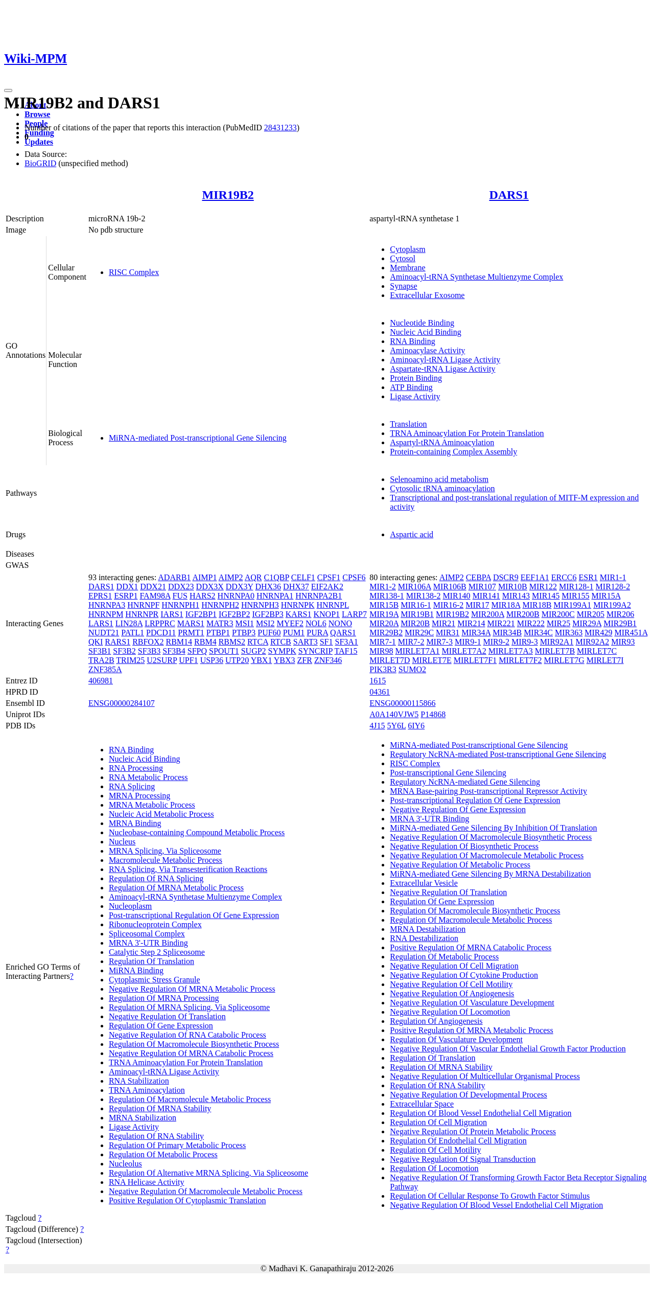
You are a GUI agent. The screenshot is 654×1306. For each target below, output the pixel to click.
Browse (37, 114)
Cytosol (402, 258)
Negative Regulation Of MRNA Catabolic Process (191, 1053)
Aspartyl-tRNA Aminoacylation (442, 442)
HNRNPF (143, 605)
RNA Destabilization (424, 938)
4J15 (377, 725)
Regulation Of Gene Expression (161, 1025)
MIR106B (449, 586)
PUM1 (294, 632)
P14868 (433, 714)
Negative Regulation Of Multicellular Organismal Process (485, 1076)
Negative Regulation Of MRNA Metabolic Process (192, 988)
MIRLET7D (389, 660)
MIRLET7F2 (520, 660)
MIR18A (506, 605)
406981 (100, 680)
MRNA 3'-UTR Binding (148, 942)
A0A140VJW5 (393, 714)
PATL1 (132, 632)
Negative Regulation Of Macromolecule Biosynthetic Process (491, 837)
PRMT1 (191, 632)
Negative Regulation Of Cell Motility (451, 984)
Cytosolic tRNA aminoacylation (442, 488)
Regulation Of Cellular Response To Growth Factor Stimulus (490, 1196)
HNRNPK (298, 605)
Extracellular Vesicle (424, 883)
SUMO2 (412, 669)
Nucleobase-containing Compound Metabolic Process (197, 832)
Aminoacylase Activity (427, 350)
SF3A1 (346, 641)
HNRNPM (105, 614)
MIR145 (545, 595)
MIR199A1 (572, 605)
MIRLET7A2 (464, 651)
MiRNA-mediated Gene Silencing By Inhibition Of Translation (493, 827)
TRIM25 (130, 660)
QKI (95, 641)
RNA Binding (412, 341)
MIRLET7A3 (510, 651)
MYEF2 (289, 623)
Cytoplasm (407, 249)
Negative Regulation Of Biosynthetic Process (464, 846)
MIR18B (536, 605)
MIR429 (598, 632)
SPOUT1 (224, 651)
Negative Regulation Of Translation (167, 1016)
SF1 (326, 641)
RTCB (280, 641)
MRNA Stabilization (142, 1117)
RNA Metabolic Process (148, 777)
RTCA (257, 641)
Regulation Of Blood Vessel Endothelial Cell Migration (480, 1113)
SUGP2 (253, 651)
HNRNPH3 (260, 605)
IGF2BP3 (267, 614)
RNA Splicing (132, 786)
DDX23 (181, 586)
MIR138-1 (386, 595)
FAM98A (154, 595)
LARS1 (100, 623)
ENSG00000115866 (402, 703)
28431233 (280, 127)
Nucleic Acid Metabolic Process (161, 814)
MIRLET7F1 (475, 660)
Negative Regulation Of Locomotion (450, 1011)
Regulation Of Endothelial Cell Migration (458, 1140)
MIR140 (456, 595)
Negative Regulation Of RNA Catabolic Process (187, 1034)
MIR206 (620, 614)
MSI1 (245, 623)
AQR (253, 577)
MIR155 (575, 595)
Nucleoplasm (130, 906)
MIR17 (477, 605)
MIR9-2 (496, 641)
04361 (379, 692)
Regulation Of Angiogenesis (436, 1021)
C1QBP (276, 577)
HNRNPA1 (274, 595)
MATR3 (219, 623)
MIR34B (507, 632)
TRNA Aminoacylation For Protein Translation (467, 433)
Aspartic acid (411, 534)
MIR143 (516, 595)
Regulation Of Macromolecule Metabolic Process (190, 1099)
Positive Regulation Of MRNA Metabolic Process (471, 1030)
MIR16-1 (416, 605)
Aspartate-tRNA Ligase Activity (442, 368)
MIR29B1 (620, 623)
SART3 (305, 641)
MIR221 (501, 623)
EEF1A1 (535, 577)
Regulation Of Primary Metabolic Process (177, 1145)
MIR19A (384, 614)
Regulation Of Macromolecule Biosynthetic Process (194, 1044)
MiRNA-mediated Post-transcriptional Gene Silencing (198, 437)
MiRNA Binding (136, 970)
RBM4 (205, 641)
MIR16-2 (448, 605)
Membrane (407, 267)
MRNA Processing (139, 795)
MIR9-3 (524, 641)
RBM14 (179, 641)
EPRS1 (100, 595)
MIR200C (558, 614)
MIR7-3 (439, 641)
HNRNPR (141, 614)
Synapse (403, 286)
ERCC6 (564, 577)
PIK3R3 (382, 669)
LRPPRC (160, 623)
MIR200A (487, 614)
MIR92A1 (557, 641)
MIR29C (419, 632)
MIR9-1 (468, 641)
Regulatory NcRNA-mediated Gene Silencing (465, 781)
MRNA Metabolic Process (152, 804)
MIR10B (512, 586)
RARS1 (117, 641)
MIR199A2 (612, 605)
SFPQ (197, 651)
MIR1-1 (613, 577)
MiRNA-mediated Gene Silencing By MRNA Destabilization (490, 873)
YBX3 (284, 660)
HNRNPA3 (106, 605)
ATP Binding (411, 387)
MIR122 (543, 586)
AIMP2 (231, 577)
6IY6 (416, 725)
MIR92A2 (592, 641)
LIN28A (129, 623)
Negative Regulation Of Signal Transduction (462, 1159)
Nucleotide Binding (422, 322)
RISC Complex (134, 272)
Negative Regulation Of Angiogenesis (452, 993)
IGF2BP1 (201, 614)
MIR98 (381, 651)
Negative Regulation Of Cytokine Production (464, 975)
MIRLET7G (564, 660)
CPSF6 (353, 577)
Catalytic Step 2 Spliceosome (157, 952)
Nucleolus (125, 1163)
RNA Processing (136, 768)
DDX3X (210, 586)
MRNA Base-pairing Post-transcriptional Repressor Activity (488, 791)
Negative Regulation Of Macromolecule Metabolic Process (205, 1191)
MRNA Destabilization (427, 929)
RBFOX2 (148, 641)
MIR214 (471, 623)
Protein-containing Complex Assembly (453, 451)
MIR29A (586, 623)
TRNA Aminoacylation (147, 1090)
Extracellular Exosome (427, 295)
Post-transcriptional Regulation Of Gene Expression (194, 915)
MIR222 (531, 623)
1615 (377, 680)
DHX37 (296, 586)
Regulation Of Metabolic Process (163, 1154)
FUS (180, 595)
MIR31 (447, 632)
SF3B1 (99, 651)
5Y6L (396, 725)
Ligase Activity (415, 396)
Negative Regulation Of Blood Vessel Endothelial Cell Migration (496, 1205)
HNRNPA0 (236, 595)
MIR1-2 (382, 586)
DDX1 (127, 586)
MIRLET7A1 (417, 651)
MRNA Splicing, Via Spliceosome (165, 850)
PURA (317, 632)
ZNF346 (328, 660)
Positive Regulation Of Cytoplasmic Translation (187, 1200)
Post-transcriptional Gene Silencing (448, 772)
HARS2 (203, 595)
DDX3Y (239, 586)
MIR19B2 (227, 194)
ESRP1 (125, 595)
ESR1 (588, 577)
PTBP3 (243, 632)
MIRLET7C (597, 651)
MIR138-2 (423, 595)
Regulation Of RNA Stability (156, 1136)
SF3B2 (124, 651)
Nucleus (122, 841)
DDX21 (153, 586)
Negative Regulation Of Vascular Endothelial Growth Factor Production (507, 1048)
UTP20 (237, 660)
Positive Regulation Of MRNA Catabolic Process (470, 947)
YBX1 (261, 660)
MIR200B (523, 614)
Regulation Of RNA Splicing (156, 878)
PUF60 (269, 632)
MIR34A (476, 632)
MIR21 (443, 623)
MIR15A (606, 595)
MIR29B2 (386, 632)
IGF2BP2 (234, 614)
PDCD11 (161, 632)
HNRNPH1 (180, 605)
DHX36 (268, 586)
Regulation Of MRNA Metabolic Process (176, 887)
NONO (340, 623)
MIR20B (415, 623)
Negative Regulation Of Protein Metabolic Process (473, 1131)
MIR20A (384, 623)
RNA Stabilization (139, 1080)
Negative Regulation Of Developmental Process (468, 1094)
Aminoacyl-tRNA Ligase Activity (445, 359)
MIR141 (486, 595)
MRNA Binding (135, 823)
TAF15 (345, 651)
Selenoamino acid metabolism (439, 479)
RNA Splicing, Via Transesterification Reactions (188, 869)
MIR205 (590, 614)
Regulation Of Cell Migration (438, 1122)
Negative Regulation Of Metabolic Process (460, 864)
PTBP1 (218, 632)
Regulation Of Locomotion (434, 1168)
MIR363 (568, 632)
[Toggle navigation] (8, 90)
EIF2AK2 (327, 586)
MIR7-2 (411, 641)
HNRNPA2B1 (318, 595)
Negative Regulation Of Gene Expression (458, 809)
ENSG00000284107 (121, 703)
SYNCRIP (315, 651)
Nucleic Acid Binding (425, 332)
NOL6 (316, 623)
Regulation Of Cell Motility (435, 1149)
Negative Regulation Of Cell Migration (454, 965)
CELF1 (303, 577)
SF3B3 (149, 651)
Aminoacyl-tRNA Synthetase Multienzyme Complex (476, 276)
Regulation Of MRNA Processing (164, 998)
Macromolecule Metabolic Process (165, 860)
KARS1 (299, 614)
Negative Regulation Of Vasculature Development (472, 1002)
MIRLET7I (605, 660)
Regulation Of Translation (151, 961)
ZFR (304, 660)
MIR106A (414, 586)
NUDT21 (103, 632)
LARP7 (354, 614)
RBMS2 (232, 641)
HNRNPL (333, 605)
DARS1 (508, 194)
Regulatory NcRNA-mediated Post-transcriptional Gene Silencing (498, 754)
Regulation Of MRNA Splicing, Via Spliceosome (189, 1007)
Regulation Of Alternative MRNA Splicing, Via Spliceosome (208, 1172)
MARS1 (190, 623)
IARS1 (171, 614)
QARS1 (343, 632)
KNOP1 (326, 614)
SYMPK (282, 651)
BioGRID (40, 163)
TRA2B (101, 660)
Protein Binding (416, 378)
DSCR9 (506, 577)
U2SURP (162, 660)
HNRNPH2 (220, 605)
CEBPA (478, 577)
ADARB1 (174, 577)
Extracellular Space (422, 1103)
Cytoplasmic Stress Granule (154, 979)
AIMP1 (204, 577)
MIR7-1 (382, 641)
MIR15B (384, 605)
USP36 (211, 660)
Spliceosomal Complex (147, 933)
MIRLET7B (555, 651)
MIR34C (538, 632)
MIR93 (623, 641)
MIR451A (631, 632)
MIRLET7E (431, 660)
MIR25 (558, 623)
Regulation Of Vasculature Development (456, 1039)
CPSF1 (328, 577)
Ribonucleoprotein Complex (155, 924)
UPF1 (188, 660)
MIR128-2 (613, 586)
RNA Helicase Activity (146, 1182)
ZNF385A (105, 669)
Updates (39, 142)
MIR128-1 (576, 586)
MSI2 (265, 623)
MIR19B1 (417, 614)
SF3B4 (173, 651)
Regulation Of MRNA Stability (160, 1108)
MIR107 (482, 586)
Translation (408, 424)
